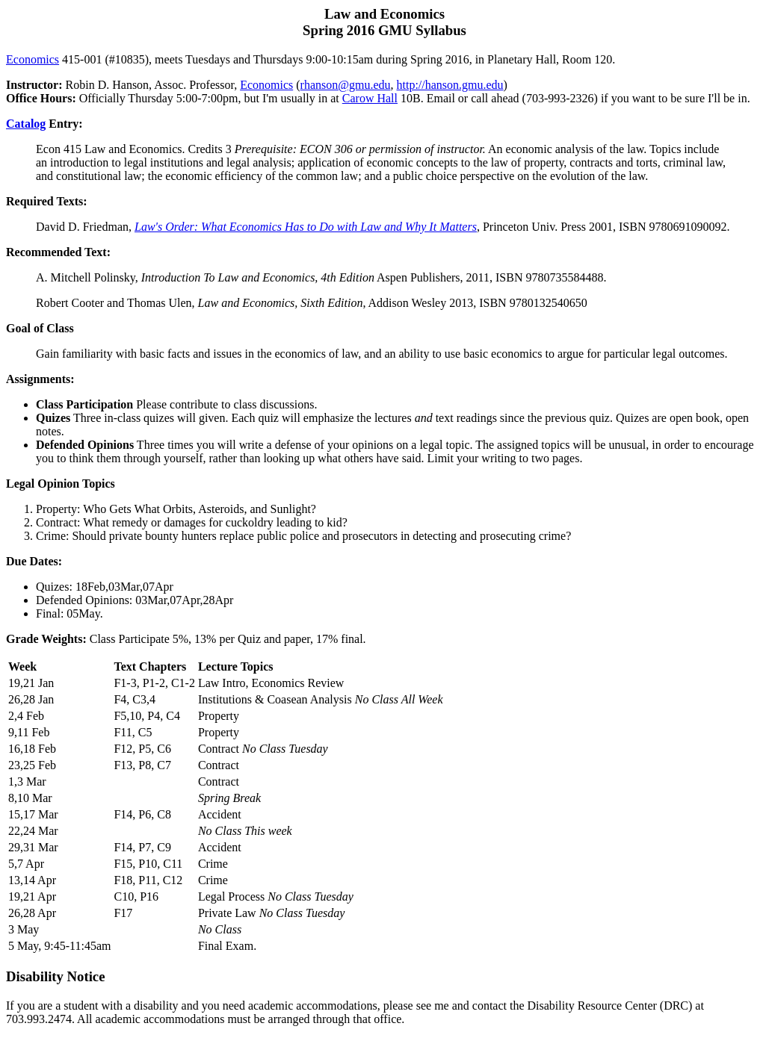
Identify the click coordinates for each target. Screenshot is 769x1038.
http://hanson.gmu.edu (449, 84)
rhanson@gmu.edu (345, 84)
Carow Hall (370, 98)
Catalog (26, 123)
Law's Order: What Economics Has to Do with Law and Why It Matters (306, 226)
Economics (32, 59)
